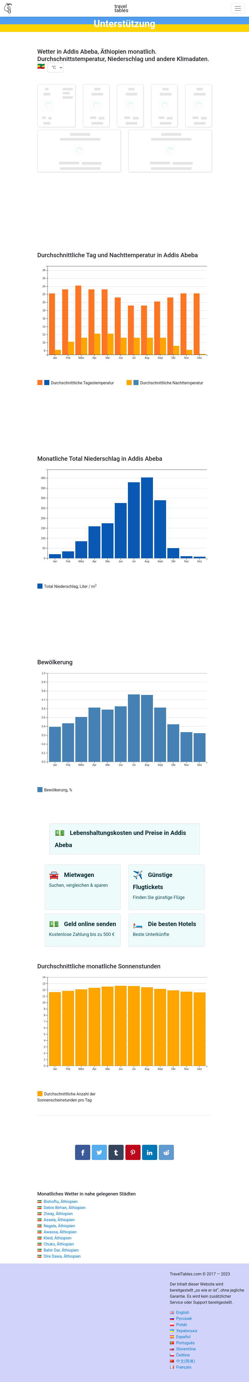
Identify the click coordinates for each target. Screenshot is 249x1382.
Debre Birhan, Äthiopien (64, 1207)
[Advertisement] (124, 219)
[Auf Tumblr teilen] (116, 1152)
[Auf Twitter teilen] (99, 1152)
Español (180, 1336)
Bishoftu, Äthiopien (60, 1201)
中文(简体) (182, 1361)
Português (182, 1342)
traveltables (121, 8)
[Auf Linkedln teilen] (149, 1152)
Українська (183, 1330)
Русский (181, 1318)
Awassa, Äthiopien (60, 1232)
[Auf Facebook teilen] (82, 1152)
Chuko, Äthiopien (58, 1244)
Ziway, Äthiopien (58, 1213)
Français (180, 1367)
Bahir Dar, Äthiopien (61, 1250)
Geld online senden (90, 924)
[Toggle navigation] (238, 8)
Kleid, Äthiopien (57, 1238)
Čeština (180, 1355)
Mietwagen (79, 874)
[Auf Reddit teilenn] (166, 1152)
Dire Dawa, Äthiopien (62, 1256)
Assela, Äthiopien (59, 1219)
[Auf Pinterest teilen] (133, 1152)
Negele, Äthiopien (59, 1226)
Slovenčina (183, 1349)
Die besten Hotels (172, 924)
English (179, 1312)
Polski (178, 1324)
